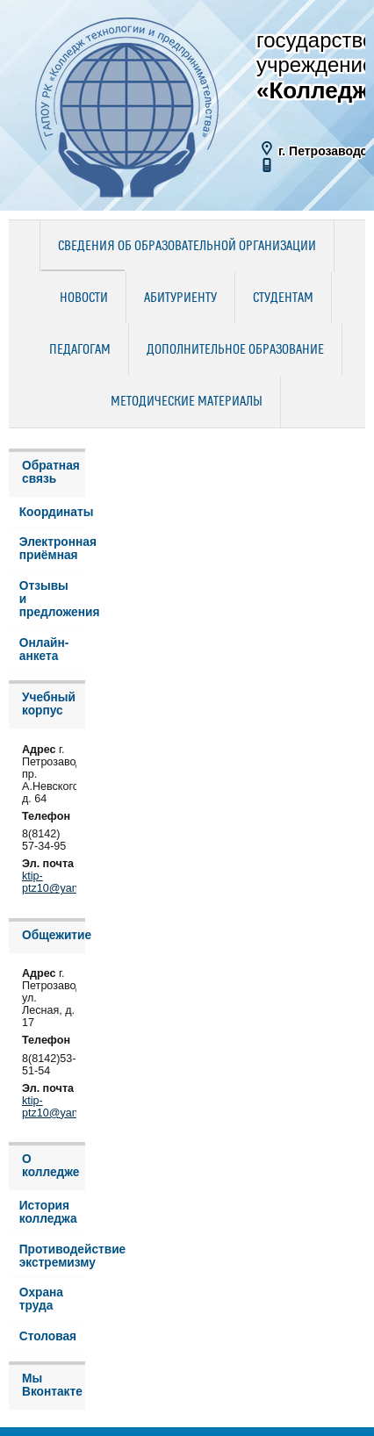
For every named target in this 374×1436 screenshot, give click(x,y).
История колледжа (48, 1212)
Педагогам (80, 350)
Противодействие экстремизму (52, 1256)
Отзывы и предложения (52, 599)
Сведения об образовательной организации (187, 247)
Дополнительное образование (235, 350)
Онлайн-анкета (44, 649)
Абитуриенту (180, 298)
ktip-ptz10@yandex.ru (65, 882)
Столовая (47, 1336)
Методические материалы (187, 402)
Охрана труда (41, 1299)
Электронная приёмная (52, 548)
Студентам (283, 298)
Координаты (52, 512)
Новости (84, 298)
